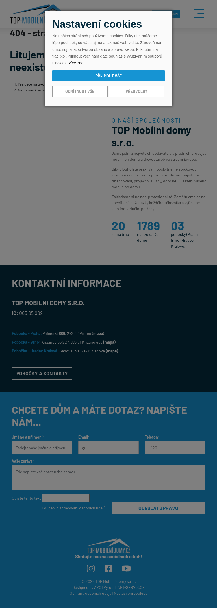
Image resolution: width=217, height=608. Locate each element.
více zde (76, 63)
